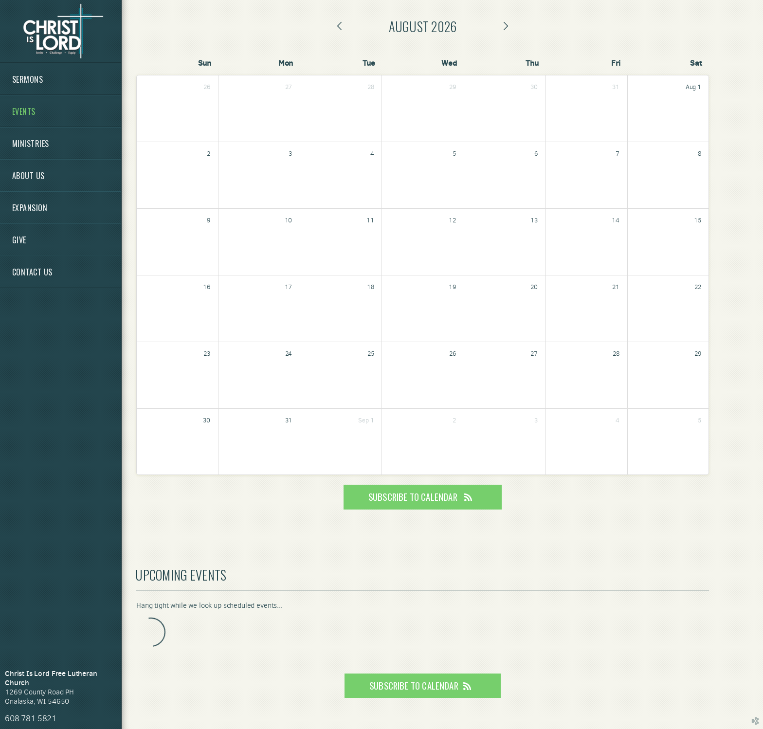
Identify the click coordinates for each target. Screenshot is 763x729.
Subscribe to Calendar (422, 496)
